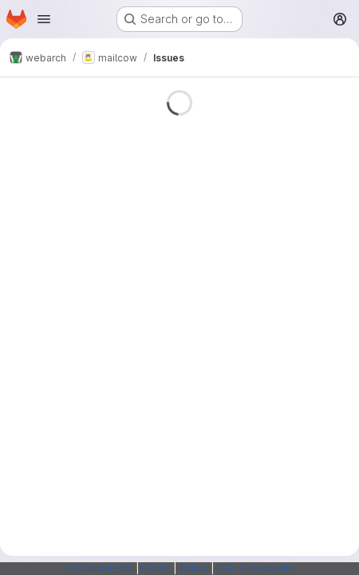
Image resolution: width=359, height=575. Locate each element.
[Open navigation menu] (44, 19)
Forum (156, 568)
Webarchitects (99, 568)
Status (193, 568)
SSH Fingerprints (255, 568)
